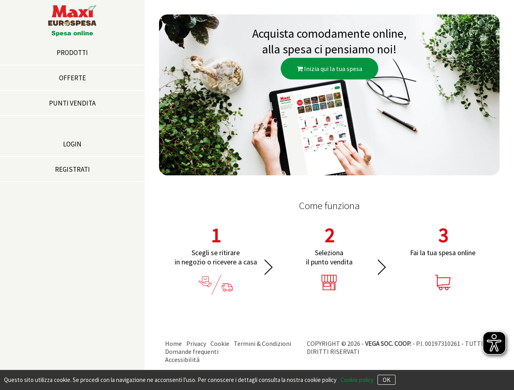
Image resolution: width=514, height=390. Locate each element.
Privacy (196, 343)
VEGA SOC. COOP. (388, 343)
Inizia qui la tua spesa (329, 69)
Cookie (219, 343)
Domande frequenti (191, 351)
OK (386, 380)
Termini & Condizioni (262, 343)
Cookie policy (357, 380)
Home (173, 343)
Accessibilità (182, 359)
